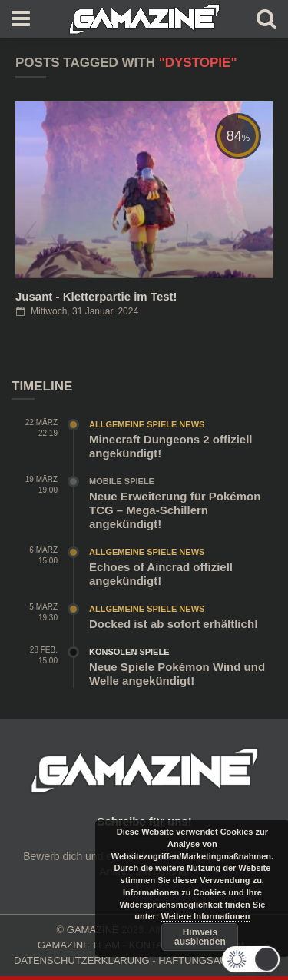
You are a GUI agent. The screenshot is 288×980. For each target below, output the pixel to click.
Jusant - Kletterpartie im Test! (96, 296)
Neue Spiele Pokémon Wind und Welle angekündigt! (177, 673)
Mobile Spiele (121, 481)
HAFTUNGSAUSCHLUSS (216, 960)
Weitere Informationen (205, 916)
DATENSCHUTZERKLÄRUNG (82, 960)
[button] (251, 959)
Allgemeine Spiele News (146, 424)
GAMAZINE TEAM (79, 945)
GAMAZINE (93, 929)
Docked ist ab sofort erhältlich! (173, 623)
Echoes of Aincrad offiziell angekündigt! (161, 573)
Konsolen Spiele (129, 651)
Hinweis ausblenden (200, 937)
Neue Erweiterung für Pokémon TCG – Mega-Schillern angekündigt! (174, 510)
